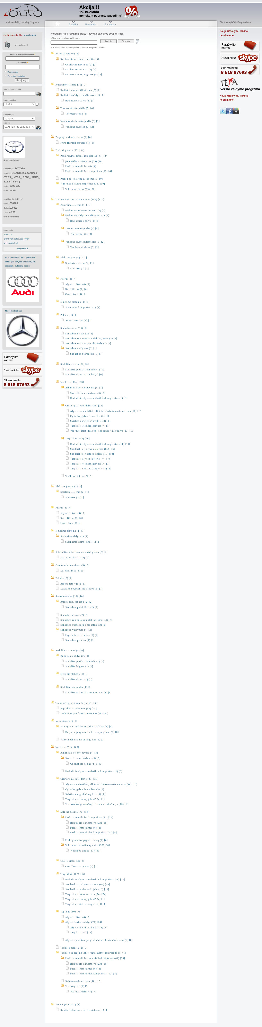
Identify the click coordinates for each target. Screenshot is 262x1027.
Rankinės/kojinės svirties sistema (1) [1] (84, 1010)
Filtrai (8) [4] (68, 278)
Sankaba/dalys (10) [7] (73, 328)
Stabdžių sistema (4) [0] (69, 650)
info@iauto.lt (30, 35)
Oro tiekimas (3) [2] (72, 860)
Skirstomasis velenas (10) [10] (83, 981)
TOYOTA (8, 234)
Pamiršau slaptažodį (17, 76)
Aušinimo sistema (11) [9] (70, 84)
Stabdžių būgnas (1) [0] (79, 666)
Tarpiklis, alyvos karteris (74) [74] (90, 458)
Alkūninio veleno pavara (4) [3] (84, 387)
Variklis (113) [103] (72, 382)
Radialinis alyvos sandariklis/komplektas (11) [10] (100, 444)
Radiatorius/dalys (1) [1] (80, 100)
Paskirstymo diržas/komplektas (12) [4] (88, 171)
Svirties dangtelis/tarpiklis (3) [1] (90, 421)
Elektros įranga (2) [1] (73, 257)
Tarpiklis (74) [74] (81, 932)
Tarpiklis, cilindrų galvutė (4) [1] (90, 425)
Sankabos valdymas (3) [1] (81, 348)
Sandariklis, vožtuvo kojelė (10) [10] (92, 453)
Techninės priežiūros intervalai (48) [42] (84, 713)
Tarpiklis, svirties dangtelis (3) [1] (90, 468)
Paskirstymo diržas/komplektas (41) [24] (84, 155)
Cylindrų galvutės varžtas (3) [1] (89, 416)
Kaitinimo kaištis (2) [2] (74, 557)
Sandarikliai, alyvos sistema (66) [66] (92, 449)
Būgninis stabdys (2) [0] (74, 656)
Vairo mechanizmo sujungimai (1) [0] (82, 739)
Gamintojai (110, 24)
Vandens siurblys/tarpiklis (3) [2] (80, 121)
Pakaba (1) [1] (68, 315)
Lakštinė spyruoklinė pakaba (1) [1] (81, 588)
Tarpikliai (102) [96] (77, 438)
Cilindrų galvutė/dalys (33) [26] (84, 405)
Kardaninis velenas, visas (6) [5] (79, 59)
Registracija (13, 72)
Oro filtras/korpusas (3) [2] (81, 866)
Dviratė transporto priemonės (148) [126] (79, 199)
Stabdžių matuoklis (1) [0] (75, 687)
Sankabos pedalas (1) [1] (80, 640)
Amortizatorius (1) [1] (78, 320)
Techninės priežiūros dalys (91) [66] (76, 703)
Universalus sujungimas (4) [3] (83, 74)
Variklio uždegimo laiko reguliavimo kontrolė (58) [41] (93, 952)
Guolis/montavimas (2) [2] (81, 64)
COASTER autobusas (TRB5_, (17, 239)
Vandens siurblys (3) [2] (79, 126)
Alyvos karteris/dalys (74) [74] (83, 922)
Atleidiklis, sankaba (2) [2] (76, 601)
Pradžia (57, 24)
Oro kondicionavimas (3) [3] (72, 565)
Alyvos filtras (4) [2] (77, 284)
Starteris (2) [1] (79, 268)
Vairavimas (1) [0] (66, 721)
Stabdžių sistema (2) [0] (74, 364)
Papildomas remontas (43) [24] (78, 708)
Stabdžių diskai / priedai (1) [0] (84, 374)
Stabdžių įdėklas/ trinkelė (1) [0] (84, 369)
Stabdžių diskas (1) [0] (78, 679)
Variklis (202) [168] (67, 747)
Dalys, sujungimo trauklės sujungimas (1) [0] (92, 732)
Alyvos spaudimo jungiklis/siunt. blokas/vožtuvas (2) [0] (99, 940)
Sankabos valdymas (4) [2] (76, 629)
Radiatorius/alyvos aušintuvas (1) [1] (82, 95)
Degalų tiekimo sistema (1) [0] (73, 137)
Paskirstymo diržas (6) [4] (80, 166)
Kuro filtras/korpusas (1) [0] (77, 142)
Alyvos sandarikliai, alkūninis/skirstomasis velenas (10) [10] (106, 411)
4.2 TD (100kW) (11, 243)
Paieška (73, 24)
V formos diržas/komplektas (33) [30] (82, 183)
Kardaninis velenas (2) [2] (80, 69)
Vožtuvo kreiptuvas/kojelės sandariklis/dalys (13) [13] (102, 430)
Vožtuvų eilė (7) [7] (77, 986)
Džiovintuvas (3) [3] (72, 570)
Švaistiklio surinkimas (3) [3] (87, 393)
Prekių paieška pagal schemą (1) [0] (81, 178)
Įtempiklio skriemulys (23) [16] (84, 161)
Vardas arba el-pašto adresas (22, 54)
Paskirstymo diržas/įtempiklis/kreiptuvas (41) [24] (95, 958)
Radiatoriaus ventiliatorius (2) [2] (80, 90)
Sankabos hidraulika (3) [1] (86, 353)
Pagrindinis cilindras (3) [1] (81, 635)
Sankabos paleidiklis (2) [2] (81, 607)
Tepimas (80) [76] (70, 911)
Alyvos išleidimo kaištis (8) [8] (88, 927)
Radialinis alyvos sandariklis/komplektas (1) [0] (98, 398)
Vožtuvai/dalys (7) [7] (83, 991)
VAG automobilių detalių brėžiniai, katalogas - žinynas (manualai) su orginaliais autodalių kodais (20, 261)
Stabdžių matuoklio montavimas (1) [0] (88, 692)
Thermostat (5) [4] (76, 113)
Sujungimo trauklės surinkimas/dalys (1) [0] (86, 726)
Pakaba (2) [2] (63, 578)
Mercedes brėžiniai (13, 311)
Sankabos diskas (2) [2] (79, 333)
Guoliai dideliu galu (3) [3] (86, 763)
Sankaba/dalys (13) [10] (69, 596)
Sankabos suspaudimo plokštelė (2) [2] (88, 343)
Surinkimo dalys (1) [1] (74, 536)
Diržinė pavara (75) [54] (69, 150)
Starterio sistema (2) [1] (79, 263)
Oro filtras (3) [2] (75, 294)
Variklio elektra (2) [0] (78, 476)
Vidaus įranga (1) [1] (67, 1004)
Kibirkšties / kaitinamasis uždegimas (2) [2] (81, 552)
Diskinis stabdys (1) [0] (74, 674)
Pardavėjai (91, 24)
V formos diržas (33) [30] (80, 189)
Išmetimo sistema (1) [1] (74, 301)
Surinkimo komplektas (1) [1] (82, 307)
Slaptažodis (22, 63)
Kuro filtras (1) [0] (76, 289)
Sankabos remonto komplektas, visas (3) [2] (91, 338)
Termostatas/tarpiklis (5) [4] (77, 108)
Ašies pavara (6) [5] (67, 53)
